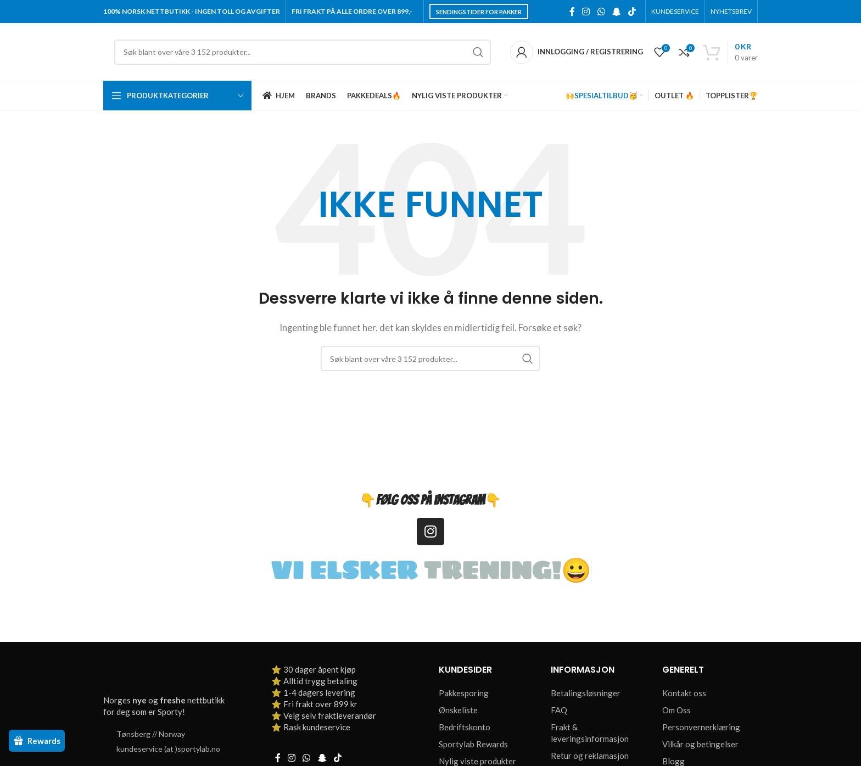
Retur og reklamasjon (590, 756)
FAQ (559, 710)
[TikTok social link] (632, 11)
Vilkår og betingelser (700, 744)
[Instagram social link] (586, 11)
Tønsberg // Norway (150, 734)
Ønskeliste (458, 710)
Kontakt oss (684, 693)
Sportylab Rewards (473, 744)
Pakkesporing (464, 693)
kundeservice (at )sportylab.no (168, 748)
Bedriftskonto (464, 727)
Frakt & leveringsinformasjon (590, 732)
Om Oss (676, 710)
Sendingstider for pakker (479, 11)
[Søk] (302, 52)
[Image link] (166, 675)
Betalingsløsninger (585, 693)
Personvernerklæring (701, 727)
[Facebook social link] (572, 11)
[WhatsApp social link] (601, 11)
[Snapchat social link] (616, 11)
